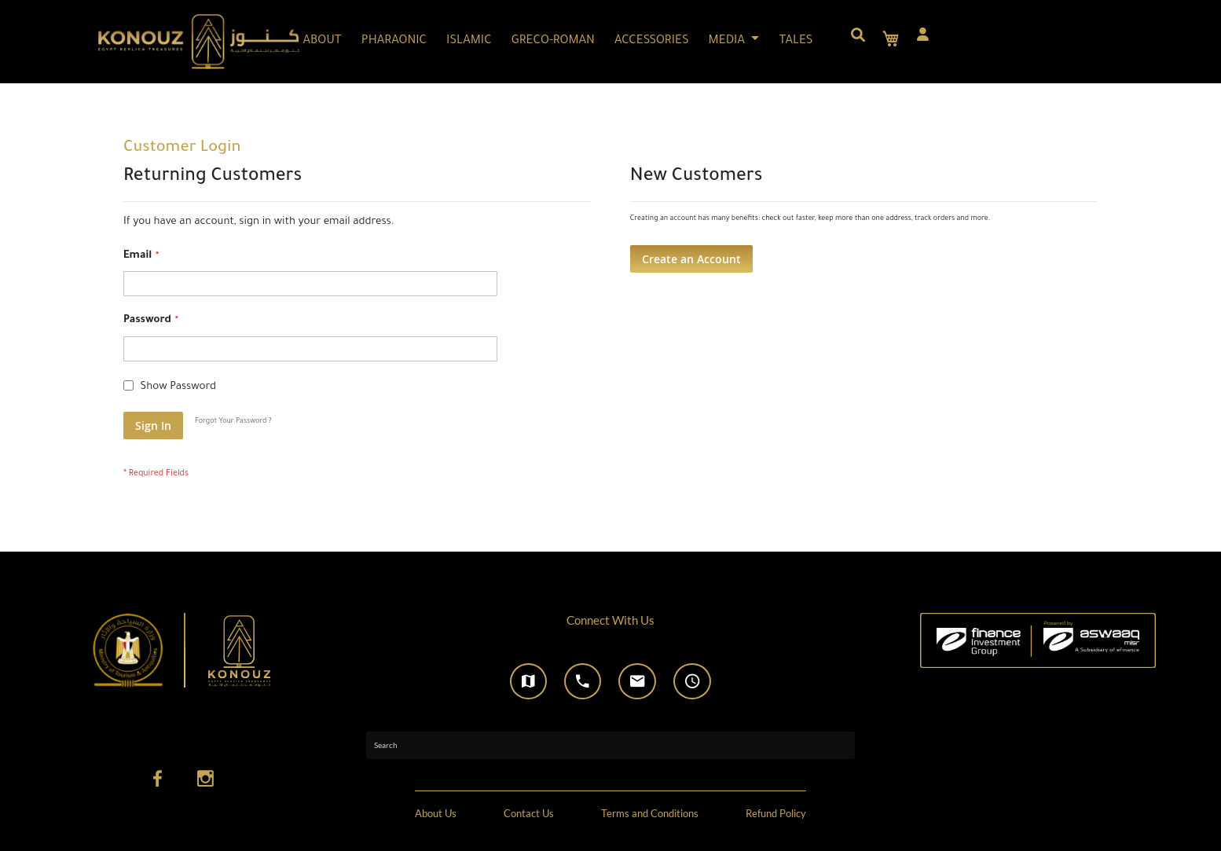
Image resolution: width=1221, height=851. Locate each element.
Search (386, 745)
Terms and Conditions (649, 814)
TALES (795, 41)
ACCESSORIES (651, 41)
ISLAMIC (469, 41)
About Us (435, 814)
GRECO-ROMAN (553, 41)
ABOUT (322, 41)
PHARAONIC (394, 41)
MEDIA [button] (728, 41)
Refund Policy (776, 814)
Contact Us (529, 814)
